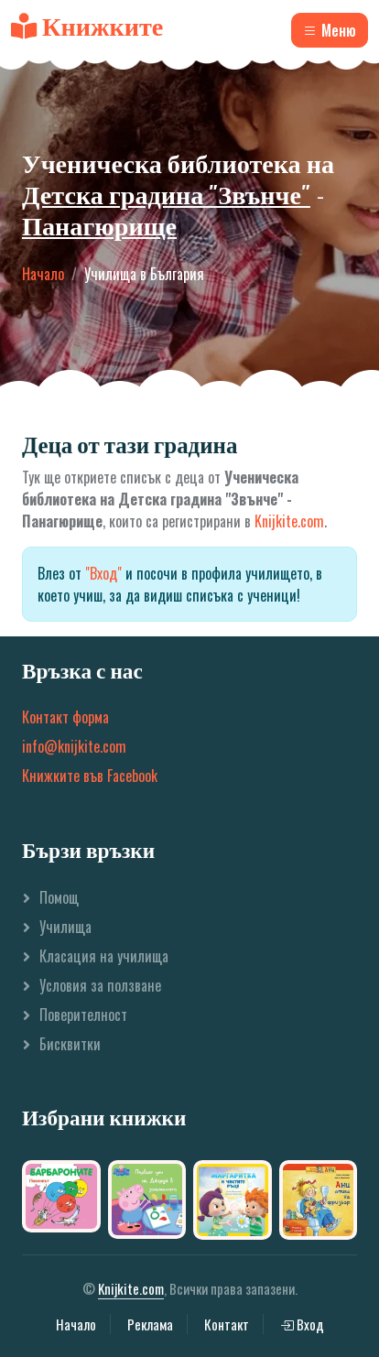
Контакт (226, 1324)
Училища (65, 927)
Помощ (59, 897)
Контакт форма (65, 717)
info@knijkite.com (74, 746)
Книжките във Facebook (89, 776)
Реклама (150, 1324)
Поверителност (83, 1015)
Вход (302, 1324)
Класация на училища (103, 956)
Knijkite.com (289, 521)
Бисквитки (70, 1044)
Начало (43, 274)
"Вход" (103, 573)
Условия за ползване (100, 985)
